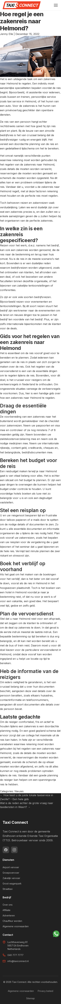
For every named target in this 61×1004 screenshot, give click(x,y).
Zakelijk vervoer (11, 878)
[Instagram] (14, 850)
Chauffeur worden (12, 921)
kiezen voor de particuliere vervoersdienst (32, 650)
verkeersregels (9, 384)
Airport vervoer (11, 867)
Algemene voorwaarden (16, 926)
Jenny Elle (6, 34)
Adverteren (9, 915)
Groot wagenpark (12, 883)
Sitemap (30, 998)
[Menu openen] (55, 5)
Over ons (8, 904)
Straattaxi (8, 889)
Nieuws (19, 791)
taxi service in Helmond (21, 101)
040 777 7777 (15, 955)
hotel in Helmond (16, 592)
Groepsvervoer (11, 872)
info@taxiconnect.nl (18, 961)
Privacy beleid (45, 991)
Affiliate (6, 910)
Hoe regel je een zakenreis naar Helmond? (21, 21)
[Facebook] (6, 850)
